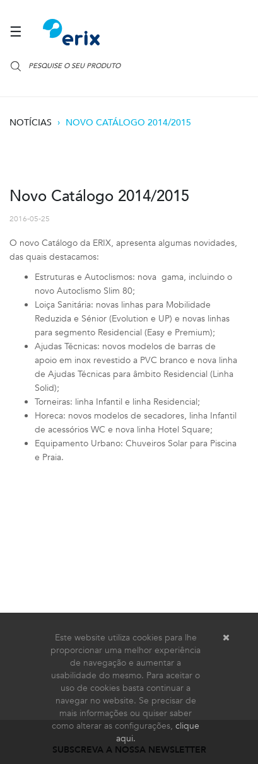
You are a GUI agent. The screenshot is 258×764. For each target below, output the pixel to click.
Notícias (30, 123)
